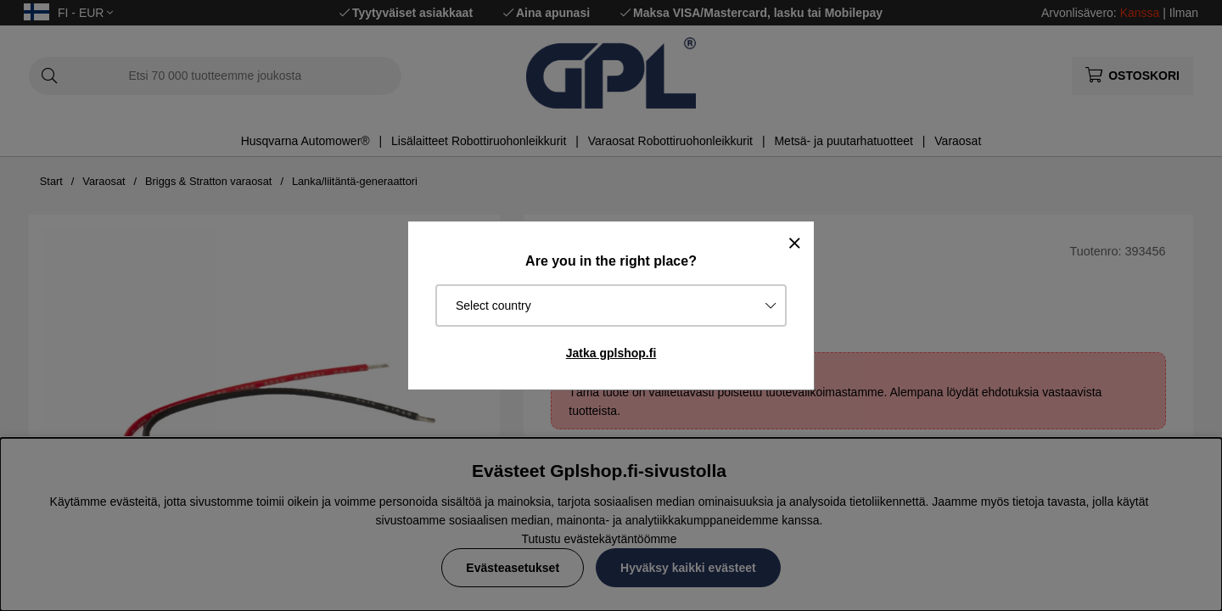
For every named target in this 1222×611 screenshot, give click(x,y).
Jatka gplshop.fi (611, 353)
